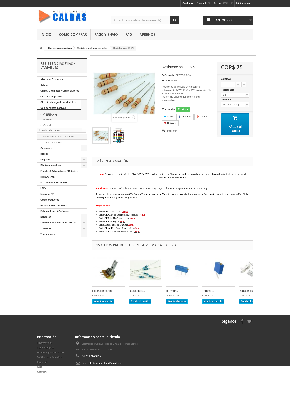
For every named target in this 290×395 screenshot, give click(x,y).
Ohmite (168, 188)
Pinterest (170, 123)
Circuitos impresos (51, 96)
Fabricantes (52, 248)
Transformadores (52, 142)
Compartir (185, 116)
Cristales (48, 131)
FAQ (128, 34)
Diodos (44, 153)
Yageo (160, 188)
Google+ (203, 116)
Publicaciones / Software (54, 211)
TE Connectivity (148, 188)
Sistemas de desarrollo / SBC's (58, 222)
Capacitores (49, 125)
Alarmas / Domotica (51, 79)
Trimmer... (172, 290)
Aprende (147, 34)
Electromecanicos (50, 165)
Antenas (47, 113)
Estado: (166, 80)
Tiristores (45, 228)
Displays (45, 159)
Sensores (45, 217)
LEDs (43, 188)
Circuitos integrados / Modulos (58, 102)
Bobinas (47, 119)
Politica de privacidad (49, 357)
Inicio (46, 34)
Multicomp (201, 188)
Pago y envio (106, 34)
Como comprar (73, 34)
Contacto (187, 3)
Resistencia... (137, 290)
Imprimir (172, 130)
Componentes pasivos (53, 108)
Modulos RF (47, 194)
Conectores (47, 148)
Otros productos (49, 199)
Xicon (113, 188)
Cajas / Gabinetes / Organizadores (59, 90)
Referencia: (168, 75)
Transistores (47, 234)
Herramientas (48, 176)
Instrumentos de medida (54, 182)
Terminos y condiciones (50, 352)
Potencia (226, 99)
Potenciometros (102, 290)
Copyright (42, 362)
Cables (44, 85)
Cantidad (226, 79)
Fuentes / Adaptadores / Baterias (59, 171)
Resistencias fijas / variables (58, 136)
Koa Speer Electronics (184, 188)
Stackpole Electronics (128, 188)
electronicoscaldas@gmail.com (105, 363)
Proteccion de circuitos (53, 205)
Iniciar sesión (243, 3)
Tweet (168, 116)
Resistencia (228, 89)
